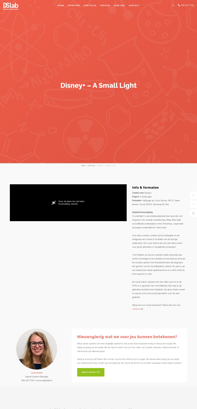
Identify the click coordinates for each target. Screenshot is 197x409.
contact (136, 309)
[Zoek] (171, 5)
